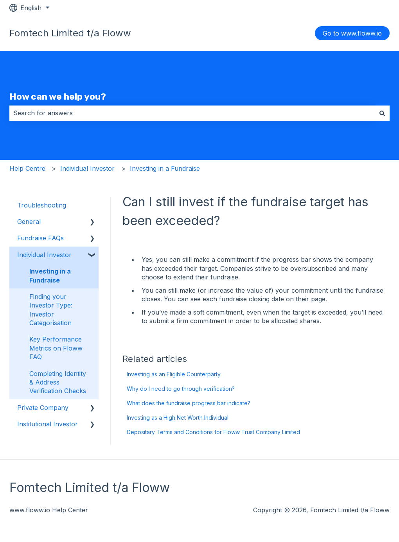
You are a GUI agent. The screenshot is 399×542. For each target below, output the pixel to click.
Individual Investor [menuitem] (44, 255)
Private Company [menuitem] (42, 407)
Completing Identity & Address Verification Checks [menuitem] (57, 382)
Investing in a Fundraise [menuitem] (50, 275)
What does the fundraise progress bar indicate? (188, 403)
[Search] (382, 113)
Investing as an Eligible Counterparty (174, 374)
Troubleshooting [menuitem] (41, 205)
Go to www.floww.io (352, 33)
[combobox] (192, 113)
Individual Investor (87, 168)
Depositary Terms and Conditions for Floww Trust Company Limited (213, 432)
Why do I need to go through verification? (181, 388)
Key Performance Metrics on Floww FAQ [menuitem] (56, 348)
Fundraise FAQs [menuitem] (40, 238)
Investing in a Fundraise (165, 168)
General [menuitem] (29, 221)
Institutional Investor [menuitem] (47, 424)
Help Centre (27, 168)
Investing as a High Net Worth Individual (178, 417)
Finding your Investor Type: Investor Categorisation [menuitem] (50, 310)
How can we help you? (57, 96)
